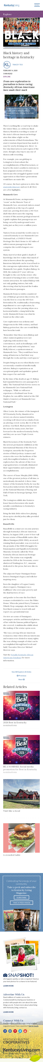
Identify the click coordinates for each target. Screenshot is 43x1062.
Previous (21, 675)
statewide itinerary (11, 187)
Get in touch (33, 1026)
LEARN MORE (8, 1012)
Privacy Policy (13, 1053)
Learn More (8, 986)
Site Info (22, 1053)
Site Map (28, 1053)
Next (21, 679)
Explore (6, 77)
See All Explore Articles (21, 672)
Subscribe (21, 897)
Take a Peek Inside (21, 903)
